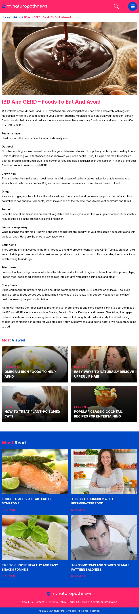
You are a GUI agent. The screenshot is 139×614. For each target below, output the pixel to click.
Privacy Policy (57, 601)
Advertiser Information (104, 601)
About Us (27, 601)
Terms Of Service (78, 601)
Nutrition (16, 17)
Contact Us (41, 601)
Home (5, 17)
